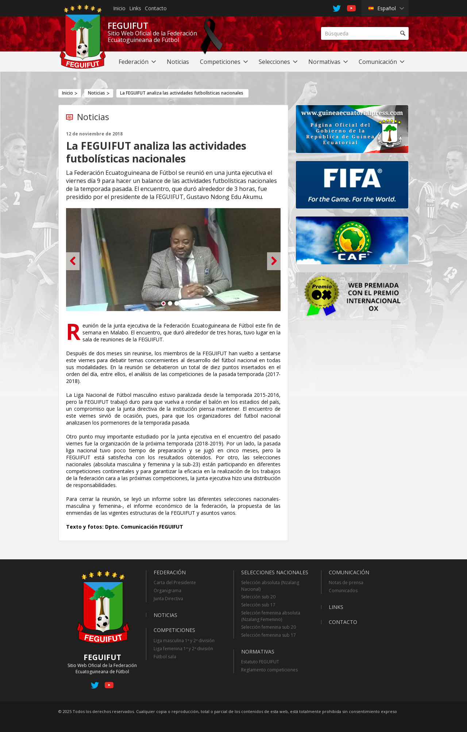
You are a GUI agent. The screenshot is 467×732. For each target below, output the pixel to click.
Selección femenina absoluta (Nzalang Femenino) (270, 616)
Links (135, 8)
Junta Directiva (168, 598)
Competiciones (174, 629)
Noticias (96, 93)
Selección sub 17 (258, 605)
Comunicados (343, 590)
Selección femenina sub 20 (268, 627)
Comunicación (349, 572)
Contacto (156, 8)
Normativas (257, 651)
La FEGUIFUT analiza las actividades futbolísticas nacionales (181, 93)
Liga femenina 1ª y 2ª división (183, 648)
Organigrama (167, 590)
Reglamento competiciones (269, 670)
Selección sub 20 (258, 597)
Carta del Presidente (175, 582)
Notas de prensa (346, 582)
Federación (170, 572)
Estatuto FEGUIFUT (260, 662)
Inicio (119, 8)
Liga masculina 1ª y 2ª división (184, 640)
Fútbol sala (165, 657)
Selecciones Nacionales (274, 572)
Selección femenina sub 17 (268, 635)
